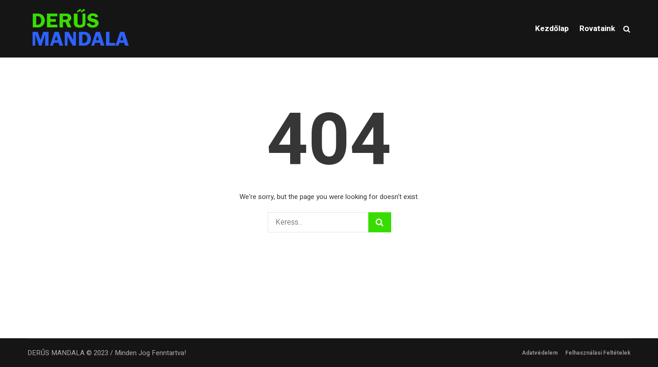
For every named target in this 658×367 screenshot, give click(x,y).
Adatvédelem (540, 353)
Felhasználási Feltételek (598, 353)
